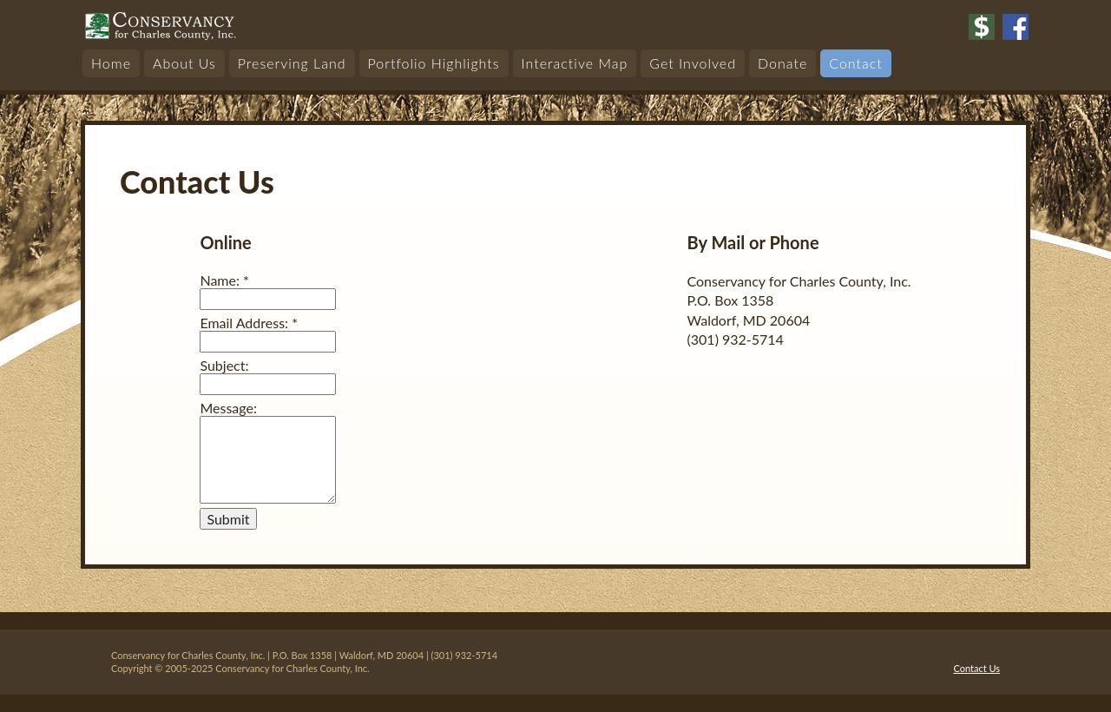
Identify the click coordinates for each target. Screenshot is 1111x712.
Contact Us (976, 668)
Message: (228, 407)
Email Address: (249, 322)
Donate (782, 63)
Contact (856, 63)
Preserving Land (292, 63)
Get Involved (692, 63)
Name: (224, 280)
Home (111, 63)
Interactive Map (575, 63)
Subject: (224, 365)
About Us (184, 63)
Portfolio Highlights (434, 63)
